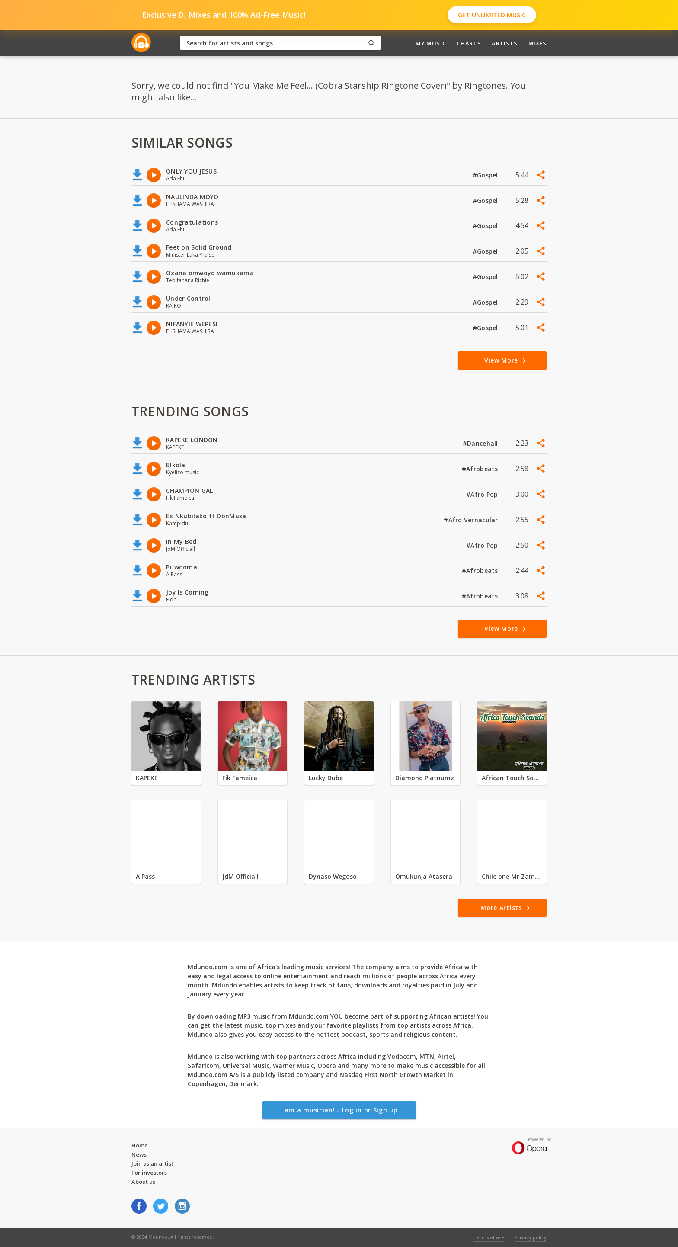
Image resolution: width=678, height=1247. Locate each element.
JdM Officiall (240, 876)
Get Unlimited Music (492, 15)
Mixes (537, 43)
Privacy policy (531, 1237)
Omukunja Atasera (423, 876)
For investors (149, 1172)
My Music (431, 43)
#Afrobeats (481, 469)
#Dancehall (481, 443)
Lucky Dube (326, 778)
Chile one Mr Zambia (512, 876)
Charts (469, 43)
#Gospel (486, 175)
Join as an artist (152, 1163)
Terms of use (488, 1237)
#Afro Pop (483, 494)
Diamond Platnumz (424, 778)
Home (139, 1145)
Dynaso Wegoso (333, 876)
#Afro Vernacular (472, 520)
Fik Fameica (239, 778)
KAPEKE (147, 778)
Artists (505, 43)
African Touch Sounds (512, 778)
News (139, 1154)
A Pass (145, 876)
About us (143, 1182)
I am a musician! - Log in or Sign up (338, 1110)
